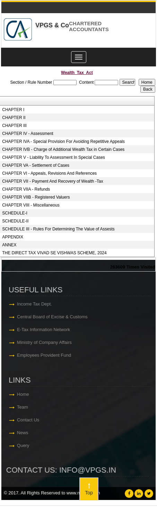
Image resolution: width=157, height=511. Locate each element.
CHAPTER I (13, 109)
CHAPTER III (14, 125)
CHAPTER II (13, 117)
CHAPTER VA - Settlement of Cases (35, 165)
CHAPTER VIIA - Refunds (26, 189)
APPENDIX (12, 237)
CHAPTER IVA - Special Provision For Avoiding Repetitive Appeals (63, 141)
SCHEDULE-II (15, 221)
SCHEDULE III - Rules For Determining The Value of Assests (58, 229)
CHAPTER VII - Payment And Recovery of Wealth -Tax (52, 181)
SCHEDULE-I (14, 213)
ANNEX (9, 245)
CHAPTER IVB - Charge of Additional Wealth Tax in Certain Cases (63, 149)
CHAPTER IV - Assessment (27, 133)
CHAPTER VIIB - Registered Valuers (36, 197)
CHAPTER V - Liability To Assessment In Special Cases (53, 157)
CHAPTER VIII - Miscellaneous (30, 205)
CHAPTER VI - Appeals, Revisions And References (49, 173)
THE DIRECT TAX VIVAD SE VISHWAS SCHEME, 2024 (54, 252)
